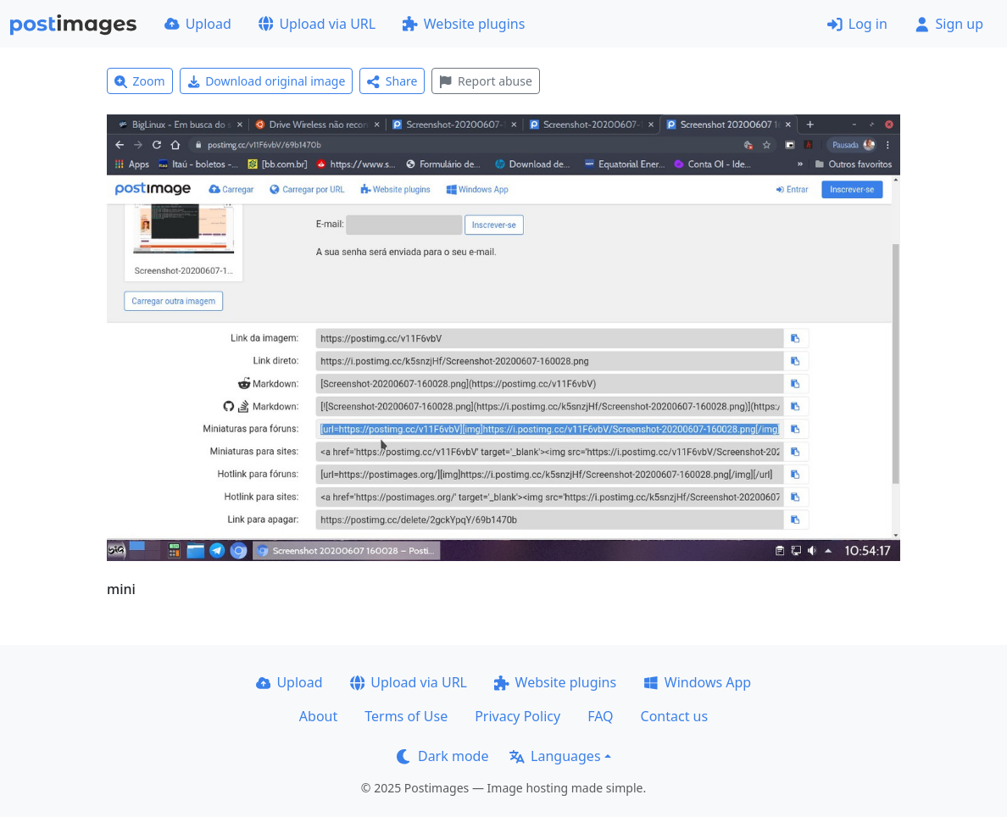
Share (392, 81)
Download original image (266, 81)
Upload (197, 23)
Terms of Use (406, 716)
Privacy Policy (517, 716)
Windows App (697, 682)
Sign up (949, 23)
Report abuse (485, 81)
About (318, 716)
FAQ (600, 716)
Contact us (675, 716)
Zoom (139, 81)
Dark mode (442, 756)
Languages (554, 756)
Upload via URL (317, 23)
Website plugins (464, 23)
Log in (857, 23)
